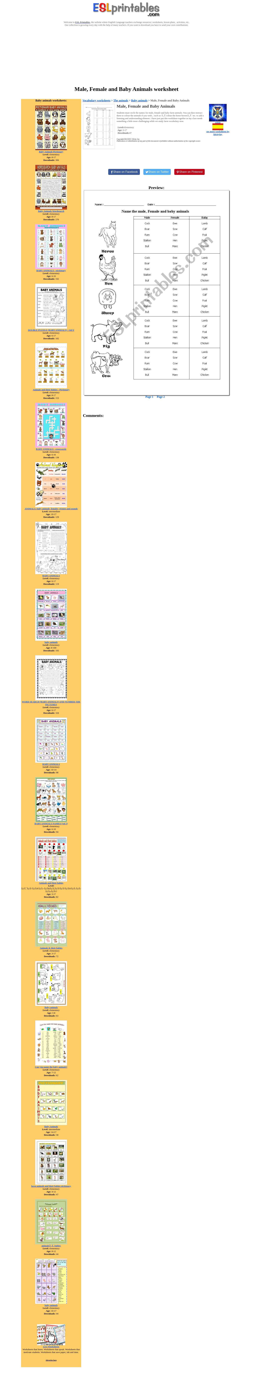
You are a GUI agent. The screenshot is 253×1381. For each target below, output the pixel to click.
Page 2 (161, 396)
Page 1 (149, 396)
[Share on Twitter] (157, 172)
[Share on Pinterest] (189, 172)
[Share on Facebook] (124, 172)
